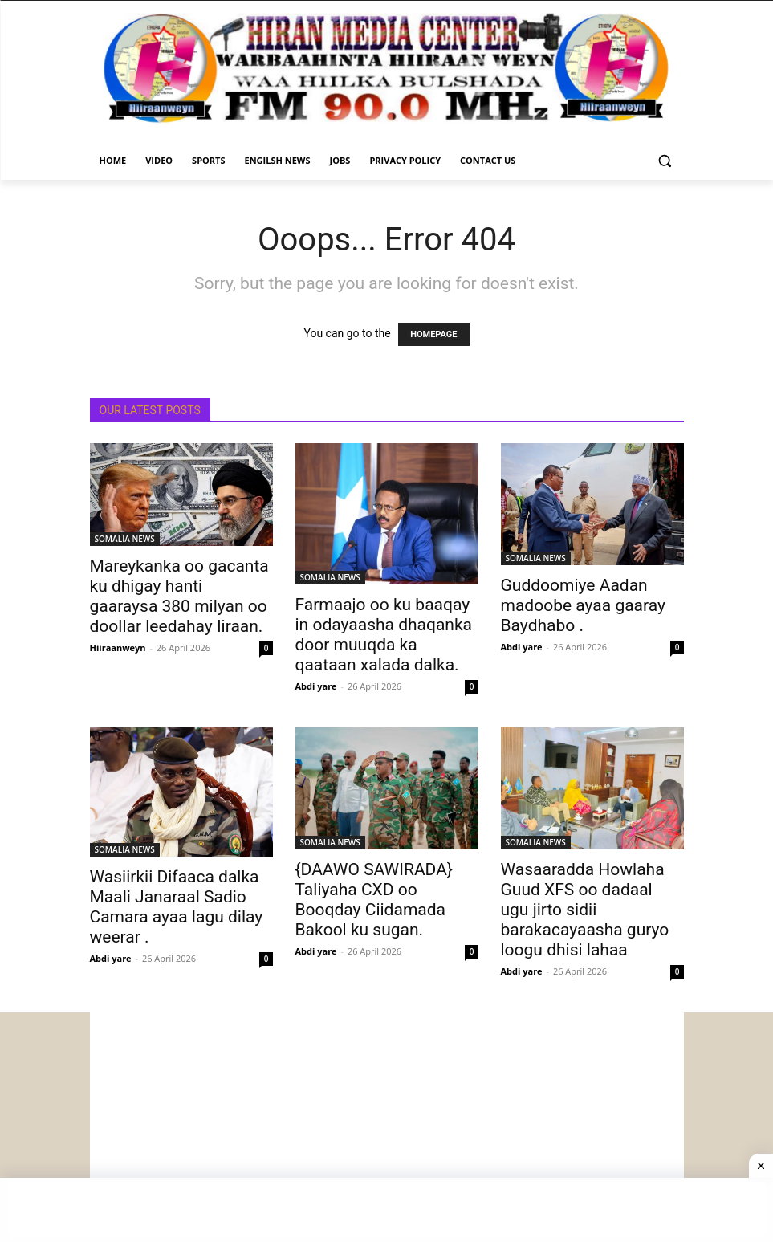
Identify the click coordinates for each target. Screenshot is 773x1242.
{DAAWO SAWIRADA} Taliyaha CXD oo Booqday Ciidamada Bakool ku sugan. (374, 899)
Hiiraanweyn (118, 647)
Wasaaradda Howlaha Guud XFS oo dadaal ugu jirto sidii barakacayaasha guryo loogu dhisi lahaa (585, 909)
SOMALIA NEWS (125, 538)
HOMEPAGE (433, 334)
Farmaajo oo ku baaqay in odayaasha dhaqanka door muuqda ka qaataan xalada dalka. (384, 634)
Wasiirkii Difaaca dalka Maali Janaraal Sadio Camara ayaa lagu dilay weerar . (176, 907)
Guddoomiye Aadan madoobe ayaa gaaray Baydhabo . (583, 605)
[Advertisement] (387, 1124)
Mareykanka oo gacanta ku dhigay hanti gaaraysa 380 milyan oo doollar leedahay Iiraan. (179, 596)
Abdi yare (316, 686)
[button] (665, 161)
